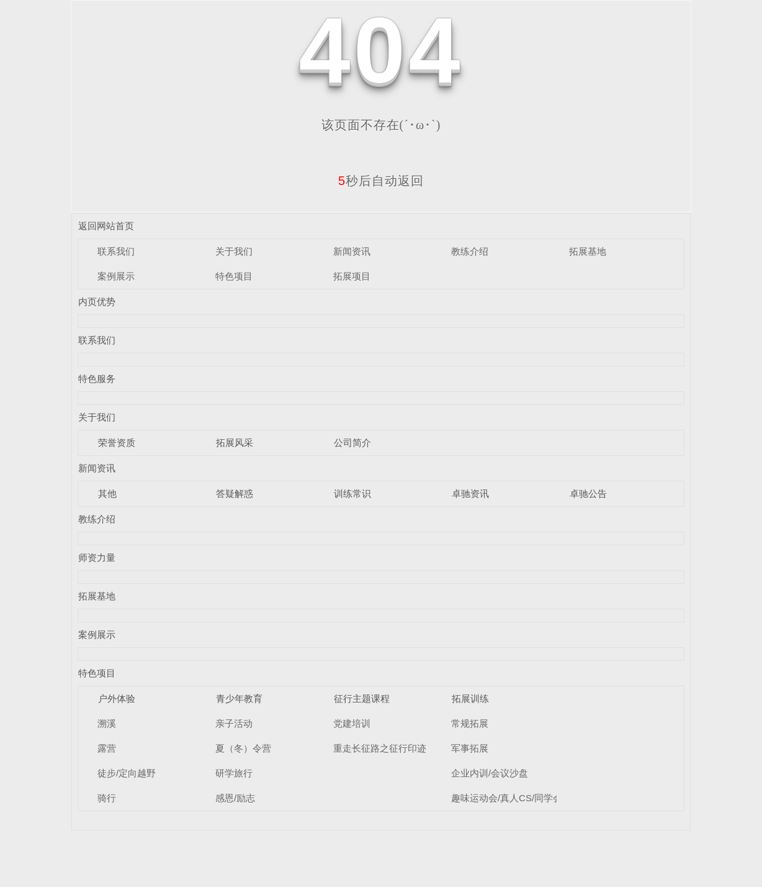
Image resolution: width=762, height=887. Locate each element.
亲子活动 (234, 723)
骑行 (106, 798)
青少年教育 (239, 698)
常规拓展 (469, 723)
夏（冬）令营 (243, 748)
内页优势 (96, 301)
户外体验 (116, 698)
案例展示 (116, 276)
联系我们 (116, 251)
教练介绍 (469, 251)
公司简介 (352, 442)
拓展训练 (470, 698)
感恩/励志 (235, 798)
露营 (106, 748)
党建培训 (351, 723)
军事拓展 (469, 748)
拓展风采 (234, 442)
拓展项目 (351, 276)
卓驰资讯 (470, 493)
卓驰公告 (588, 493)
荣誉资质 (116, 442)
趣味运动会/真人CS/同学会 (506, 798)
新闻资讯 (351, 251)
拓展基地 (587, 251)
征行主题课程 (362, 698)
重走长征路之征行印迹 (379, 748)
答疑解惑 (234, 493)
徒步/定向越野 (126, 773)
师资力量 (96, 557)
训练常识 (352, 493)
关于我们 (234, 251)
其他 (107, 493)
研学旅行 (234, 773)
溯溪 (106, 723)
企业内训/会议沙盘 (489, 773)
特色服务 (96, 378)
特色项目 (234, 276)
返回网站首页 (106, 226)
